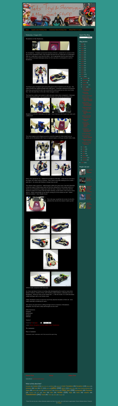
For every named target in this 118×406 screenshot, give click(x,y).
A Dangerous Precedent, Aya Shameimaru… (86, 130)
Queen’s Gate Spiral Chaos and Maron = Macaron (87, 99)
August (84, 87)
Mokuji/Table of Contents (75, 29)
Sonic (78, 392)
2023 (82, 50)
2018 (82, 61)
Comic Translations (67, 386)
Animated (28, 386)
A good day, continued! (85, 93)
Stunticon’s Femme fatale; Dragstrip (87, 140)
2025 (82, 46)
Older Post (72, 375)
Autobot (35, 386)
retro (51, 392)
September (85, 84)
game (63, 388)
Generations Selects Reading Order (58, 29)
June (84, 149)
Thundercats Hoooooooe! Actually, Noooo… (86, 124)
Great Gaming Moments (84, 388)
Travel (43, 394)
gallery (46, 325)
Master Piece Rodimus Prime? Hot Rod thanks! (87, 104)
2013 (82, 72)
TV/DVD (50, 394)
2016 (82, 65)
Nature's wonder (48, 390)
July (84, 147)
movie (39, 390)
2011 (82, 76)
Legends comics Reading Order (39, 29)
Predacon (31, 392)
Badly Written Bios (45, 386)
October (85, 82)
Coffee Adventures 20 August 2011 (86, 108)
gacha (47, 388)
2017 (82, 63)
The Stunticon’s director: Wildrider (87, 136)
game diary (72, 388)
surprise (86, 392)
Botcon (31, 325)
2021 (82, 54)
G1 (41, 388)
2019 (82, 59)
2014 (82, 70)
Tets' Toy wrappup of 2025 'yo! (89, 179)
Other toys (66, 390)
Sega (70, 392)
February (85, 157)
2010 (82, 162)
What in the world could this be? (86, 116)
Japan (27, 390)
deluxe (88, 386)
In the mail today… (87, 133)
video (55, 394)
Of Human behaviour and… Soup (87, 112)
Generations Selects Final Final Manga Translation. (89, 189)
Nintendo (57, 390)
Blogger (59, 402)
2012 (82, 74)
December (85, 78)
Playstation (89, 390)
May (84, 151)
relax (44, 392)
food (36, 388)
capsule (58, 386)
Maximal (34, 390)
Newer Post (30, 375)
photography (79, 390)
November (85, 80)
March (84, 155)
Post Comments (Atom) (38, 378)
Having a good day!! (87, 95)
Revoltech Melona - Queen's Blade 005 (88, 196)
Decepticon (36, 325)
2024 (82, 48)
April (84, 153)
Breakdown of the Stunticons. (86, 143)
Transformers (56, 325)
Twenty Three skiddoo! (85, 120)
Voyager (60, 394)
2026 (82, 44)
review (50, 325)
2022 (82, 52)
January (85, 159)
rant (38, 392)
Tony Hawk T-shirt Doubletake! (86, 89)
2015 (82, 67)
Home (27, 29)
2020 (82, 57)
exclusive (42, 325)
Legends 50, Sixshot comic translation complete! (89, 206)
